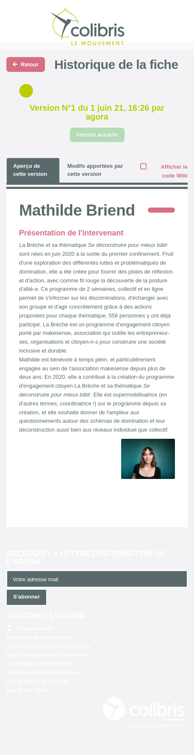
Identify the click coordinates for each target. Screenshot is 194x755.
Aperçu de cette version (30, 170)
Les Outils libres (27, 690)
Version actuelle (97, 134)
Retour (26, 64)
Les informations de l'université (47, 654)
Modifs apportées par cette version (95, 170)
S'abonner (26, 597)
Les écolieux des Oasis (36, 681)
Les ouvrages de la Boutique (43, 672)
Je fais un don (29, 628)
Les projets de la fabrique (39, 663)
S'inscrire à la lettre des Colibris (48, 646)
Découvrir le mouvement (38, 637)
